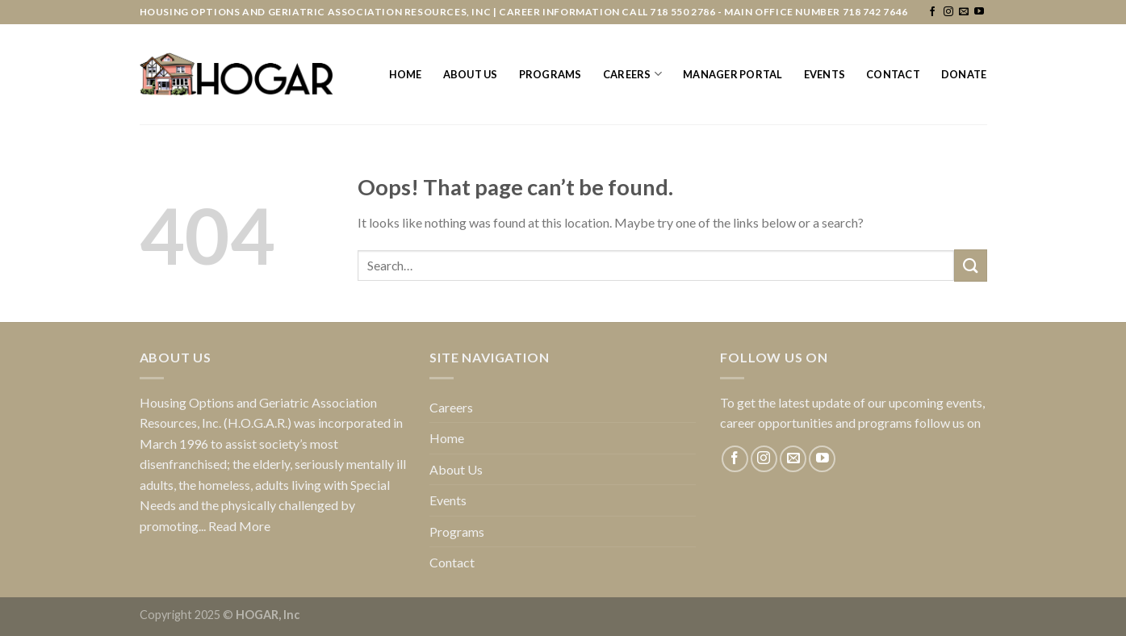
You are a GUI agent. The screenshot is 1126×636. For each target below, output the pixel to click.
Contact (893, 74)
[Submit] (970, 265)
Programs (550, 74)
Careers (632, 74)
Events (825, 74)
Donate (964, 74)
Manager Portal (733, 74)
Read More (239, 525)
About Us (470, 74)
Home (405, 74)
